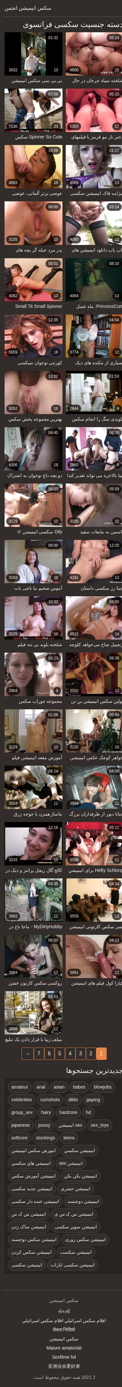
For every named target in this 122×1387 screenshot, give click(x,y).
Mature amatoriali (60, 1348)
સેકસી (61, 1311)
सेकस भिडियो (61, 1329)
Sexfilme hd (61, 1357)
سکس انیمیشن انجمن (25, 8)
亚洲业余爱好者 (61, 1366)
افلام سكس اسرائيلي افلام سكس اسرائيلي (61, 1320)
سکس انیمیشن (61, 1338)
